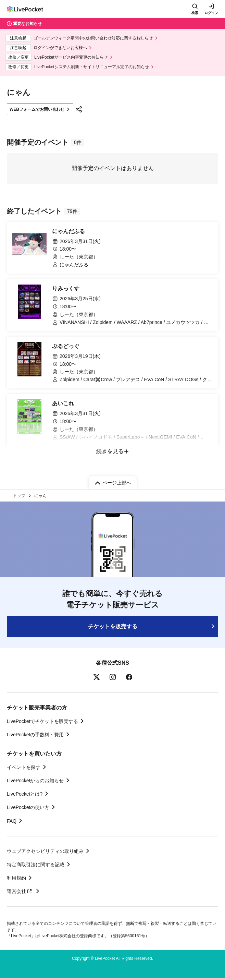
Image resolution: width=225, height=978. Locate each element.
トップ (19, 495)
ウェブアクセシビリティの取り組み (45, 851)
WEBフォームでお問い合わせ (37, 109)
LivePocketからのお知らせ (35, 780)
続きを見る (110, 451)
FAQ (11, 821)
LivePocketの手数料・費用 (35, 734)
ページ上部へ (116, 482)
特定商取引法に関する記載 (35, 864)
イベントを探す (23, 767)
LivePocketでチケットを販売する (42, 721)
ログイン (211, 13)
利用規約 (16, 878)
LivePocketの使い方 (28, 807)
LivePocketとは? (24, 794)
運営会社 (20, 891)
